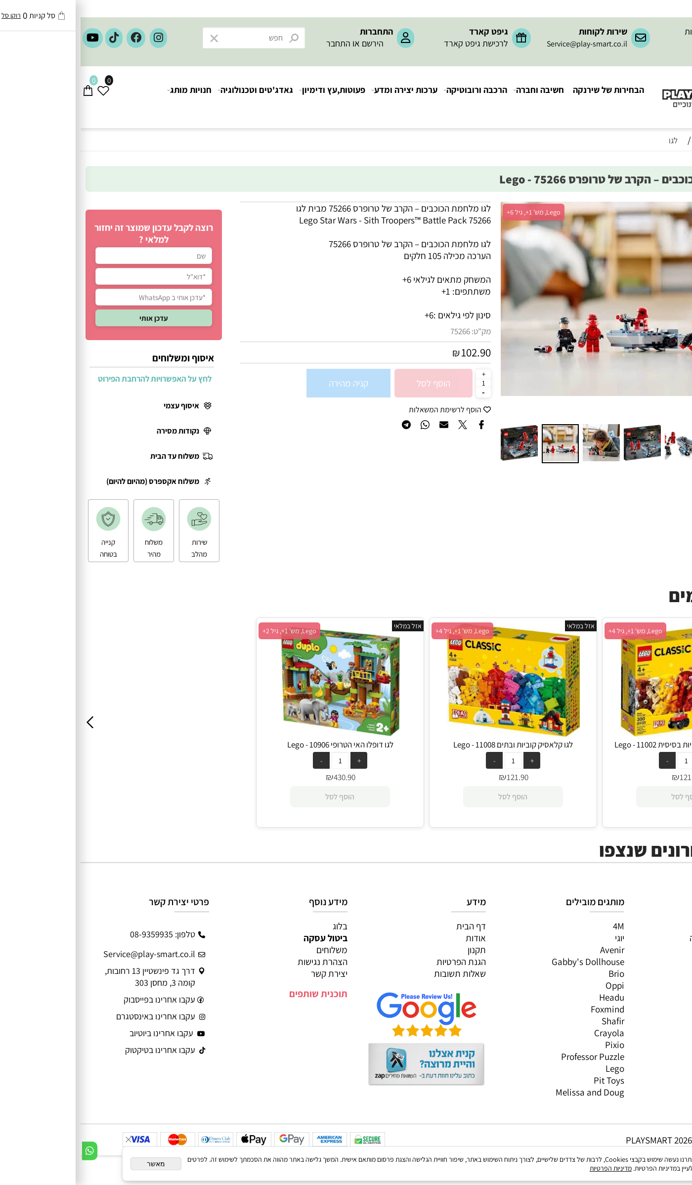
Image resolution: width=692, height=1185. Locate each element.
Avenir (531, 950)
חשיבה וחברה (458, 97)
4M (538, 926)
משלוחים (251, 950)
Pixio (534, 1045)
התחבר (258, 43)
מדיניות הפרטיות (530, 1168)
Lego (534, 1068)
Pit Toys (528, 1080)
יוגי (539, 938)
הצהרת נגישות (242, 961)
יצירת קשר (248, 973)
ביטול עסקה (245, 938)
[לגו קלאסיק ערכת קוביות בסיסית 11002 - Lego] (605, 733)
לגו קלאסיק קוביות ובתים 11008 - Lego (432, 744)
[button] (429, 311)
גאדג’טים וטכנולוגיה (647, 985)
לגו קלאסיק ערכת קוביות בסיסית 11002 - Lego (605, 744)
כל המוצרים (662, 926)
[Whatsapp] (9, 1150)
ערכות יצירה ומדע (324, 97)
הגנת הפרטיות (380, 961)
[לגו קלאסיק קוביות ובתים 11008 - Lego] (432, 733)
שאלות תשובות (379, 973)
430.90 (264, 777)
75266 (379, 331)
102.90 (395, 352)
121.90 (437, 777)
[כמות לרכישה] (402, 383)
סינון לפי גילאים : (381, 315)
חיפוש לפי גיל (663, 159)
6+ (348, 315)
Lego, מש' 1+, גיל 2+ (209, 630)
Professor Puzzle (512, 1056)
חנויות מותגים (658, 997)
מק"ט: (400, 331)
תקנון (396, 950)
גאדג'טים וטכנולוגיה (175, 97)
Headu (531, 997)
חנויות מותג (109, 97)
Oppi (534, 985)
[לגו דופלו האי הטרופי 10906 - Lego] (259, 733)
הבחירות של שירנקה (527, 97)
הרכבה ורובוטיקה (395, 97)
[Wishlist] (23, 97)
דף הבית (390, 926)
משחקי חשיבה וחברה (645, 938)
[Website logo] (633, 89)
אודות (395, 938)
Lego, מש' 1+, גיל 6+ (453, 212)
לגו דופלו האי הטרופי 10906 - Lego (260, 744)
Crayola (529, 1033)
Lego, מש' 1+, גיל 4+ (382, 630)
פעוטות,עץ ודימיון (252, 97)
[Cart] (7, 97)
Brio (536, 973)
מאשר (75, 1164)
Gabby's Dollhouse (507, 961)
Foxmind (527, 1009)
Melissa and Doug (509, 1092)
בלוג (259, 926)
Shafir (532, 1021)
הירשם (292, 43)
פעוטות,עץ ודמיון (653, 973)
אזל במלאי (665, 207)
